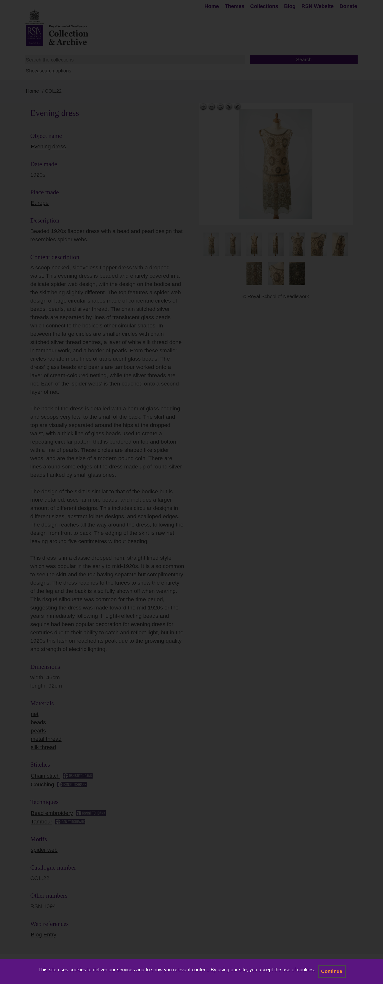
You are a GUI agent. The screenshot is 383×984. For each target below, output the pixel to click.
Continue (331, 971)
